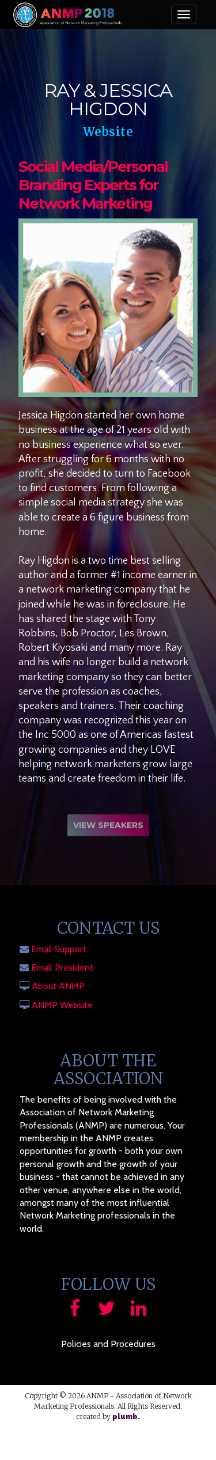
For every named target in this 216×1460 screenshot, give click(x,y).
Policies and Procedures (108, 1343)
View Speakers (108, 827)
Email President (62, 967)
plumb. (126, 1417)
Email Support (58, 949)
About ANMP (58, 985)
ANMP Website (62, 1004)
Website (108, 132)
